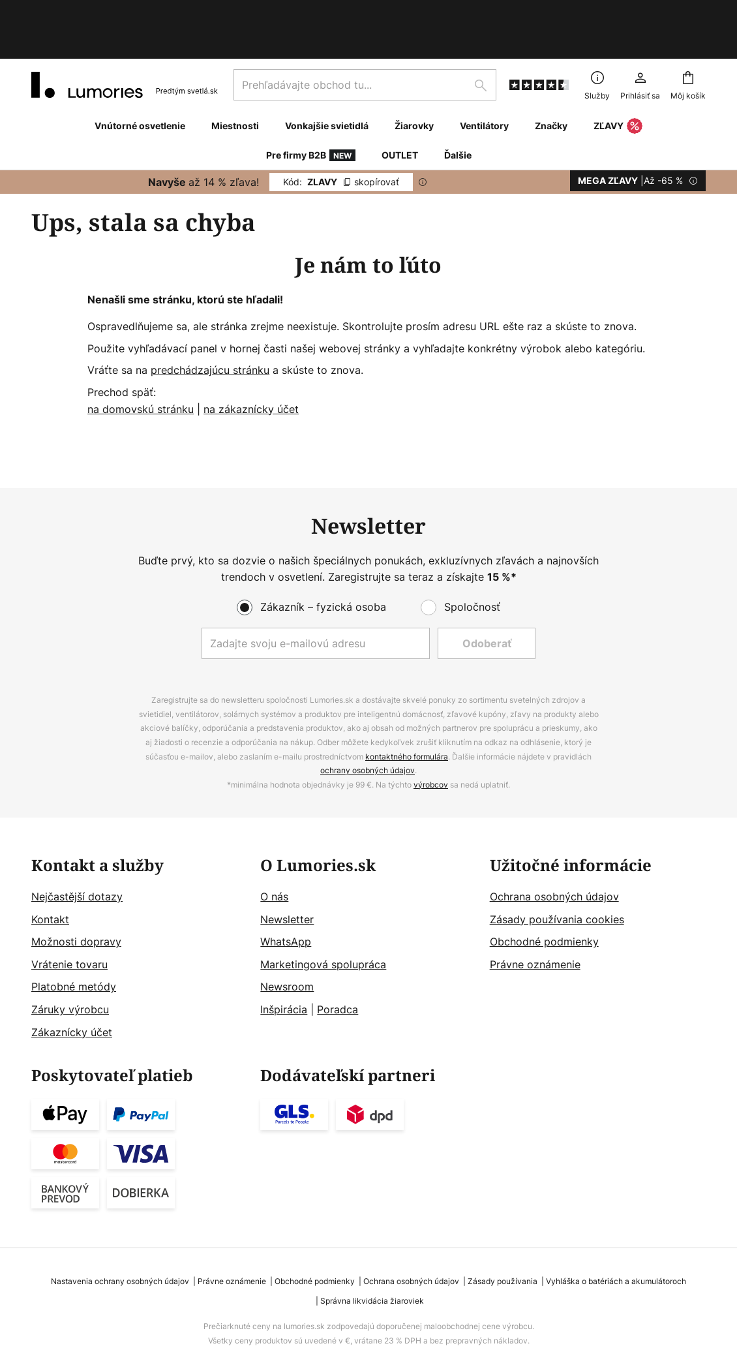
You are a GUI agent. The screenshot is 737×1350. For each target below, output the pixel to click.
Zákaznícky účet (71, 989)
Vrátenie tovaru (69, 921)
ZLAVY (341, 138)
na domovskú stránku (140, 366)
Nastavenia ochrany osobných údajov (120, 1238)
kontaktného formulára (406, 713)
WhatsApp (285, 898)
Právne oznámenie (535, 921)
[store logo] (124, 42)
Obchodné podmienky (544, 898)
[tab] (139, 906)
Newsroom (287, 943)
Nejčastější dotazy (77, 853)
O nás (274, 853)
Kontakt (50, 876)
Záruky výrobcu (70, 966)
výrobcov (431, 741)
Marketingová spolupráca (323, 921)
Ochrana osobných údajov (554, 853)
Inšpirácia (283, 966)
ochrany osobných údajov (367, 727)
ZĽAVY (618, 83)
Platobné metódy (73, 943)
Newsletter (287, 876)
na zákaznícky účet (251, 366)
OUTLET (400, 111)
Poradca (337, 966)
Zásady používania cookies (557, 876)
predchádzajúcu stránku (210, 327)
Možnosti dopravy (76, 898)
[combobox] (365, 42)
